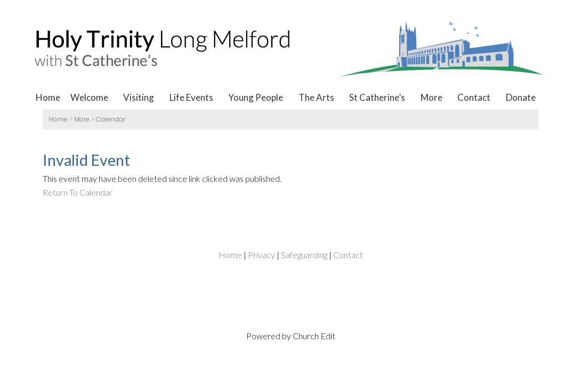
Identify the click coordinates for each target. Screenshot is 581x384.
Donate (521, 97)
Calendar (110, 119)
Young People (255, 97)
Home (48, 97)
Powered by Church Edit (290, 336)
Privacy (261, 255)
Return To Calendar (77, 192)
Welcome (89, 97)
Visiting (138, 97)
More (431, 97)
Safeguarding (304, 255)
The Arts (316, 97)
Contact (473, 97)
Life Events (191, 97)
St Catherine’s (377, 97)
